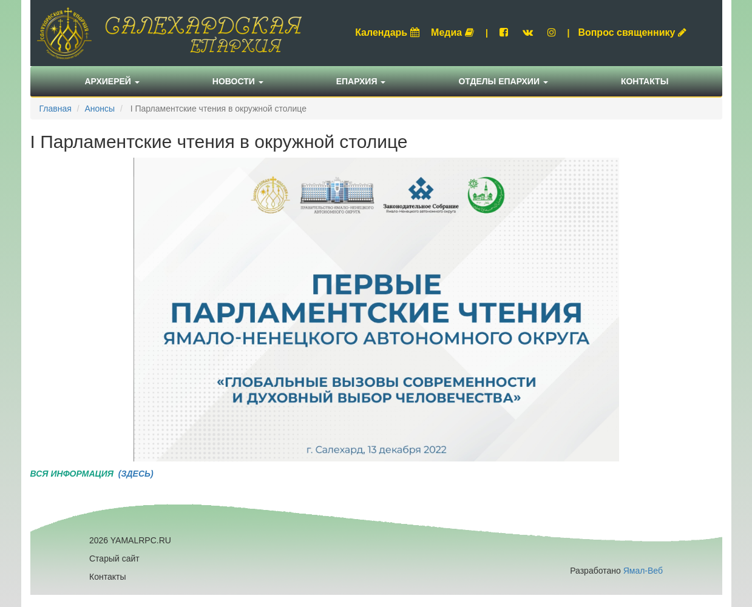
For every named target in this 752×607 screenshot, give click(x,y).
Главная (55, 108)
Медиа (452, 32)
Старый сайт (114, 558)
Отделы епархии (503, 81)
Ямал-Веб (643, 570)
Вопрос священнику (632, 32)
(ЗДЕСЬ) (135, 473)
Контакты (644, 81)
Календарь (387, 32)
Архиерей (112, 81)
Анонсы (99, 108)
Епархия (361, 81)
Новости (237, 81)
